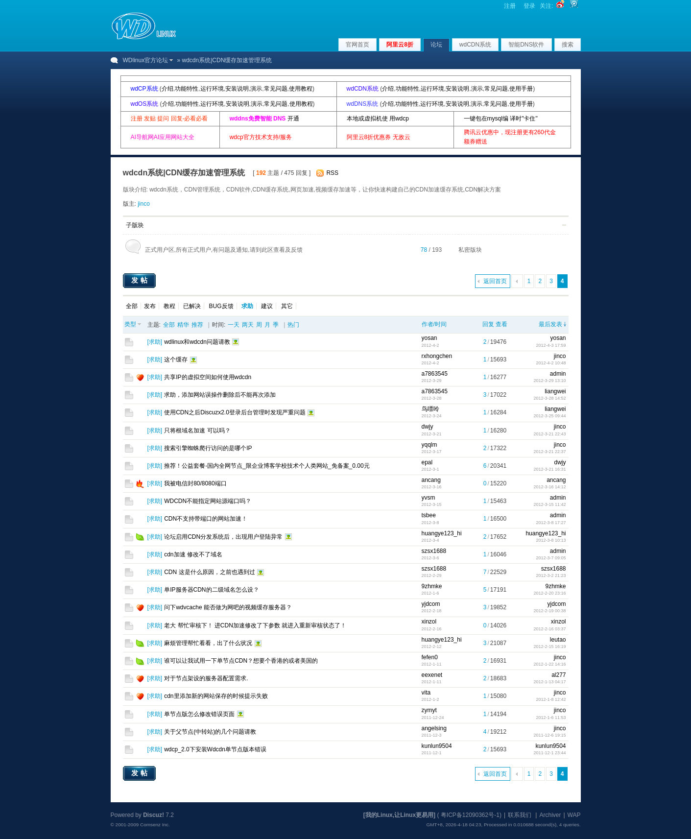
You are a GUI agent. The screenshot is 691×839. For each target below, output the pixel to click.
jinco (144, 203)
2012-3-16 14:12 (549, 486)
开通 (293, 118)
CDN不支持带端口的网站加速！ (205, 518)
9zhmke (432, 586)
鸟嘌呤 (430, 409)
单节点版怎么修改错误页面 (199, 714)
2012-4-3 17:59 (551, 345)
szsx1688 (434, 551)
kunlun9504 (437, 746)
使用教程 (300, 88)
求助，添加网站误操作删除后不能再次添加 (220, 394)
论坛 (436, 44)
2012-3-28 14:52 (549, 398)
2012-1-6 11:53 (551, 717)
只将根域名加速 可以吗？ (197, 430)
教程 (169, 306)
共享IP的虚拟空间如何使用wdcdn (207, 377)
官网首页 (357, 44)
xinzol (429, 621)
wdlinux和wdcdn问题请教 (197, 341)
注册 (510, 5)
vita (426, 692)
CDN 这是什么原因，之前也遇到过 (209, 572)
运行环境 (212, 88)
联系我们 (519, 815)
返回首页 (495, 281)
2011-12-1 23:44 (549, 752)
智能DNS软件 (526, 44)
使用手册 (521, 88)
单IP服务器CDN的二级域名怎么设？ (211, 589)
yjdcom (431, 603)
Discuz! (153, 815)
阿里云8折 (399, 44)
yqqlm (429, 444)
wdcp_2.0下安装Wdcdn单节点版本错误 (215, 749)
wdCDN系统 (475, 44)
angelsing (434, 728)
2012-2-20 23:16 (549, 593)
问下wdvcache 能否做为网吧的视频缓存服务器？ (228, 607)
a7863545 (435, 373)
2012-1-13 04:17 (549, 681)
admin (558, 373)
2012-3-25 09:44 (549, 415)
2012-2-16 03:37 (549, 628)
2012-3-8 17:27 (551, 522)
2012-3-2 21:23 (551, 575)
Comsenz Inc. (155, 824)
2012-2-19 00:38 (549, 610)
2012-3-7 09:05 (551, 557)
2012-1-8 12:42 (551, 699)
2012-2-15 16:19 (549, 646)
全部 (132, 306)
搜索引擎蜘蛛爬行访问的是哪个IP (208, 448)
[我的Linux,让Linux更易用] (399, 815)
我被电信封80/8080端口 (195, 483)
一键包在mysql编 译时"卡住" (501, 118)
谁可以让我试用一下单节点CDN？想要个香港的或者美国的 (241, 660)
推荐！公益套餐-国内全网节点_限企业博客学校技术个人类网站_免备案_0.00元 (266, 465)
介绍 (167, 88)
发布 (150, 306)
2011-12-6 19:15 (549, 735)
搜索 (567, 44)
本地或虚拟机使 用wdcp (378, 118)
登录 (529, 5)
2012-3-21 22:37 (549, 451)
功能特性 (186, 88)
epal (427, 462)
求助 (155, 341)
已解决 (192, 306)
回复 (488, 324)
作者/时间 (434, 324)
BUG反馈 (221, 306)
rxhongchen (437, 356)
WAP (574, 815)
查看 (501, 324)
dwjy (427, 426)
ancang (431, 480)
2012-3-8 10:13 (551, 540)
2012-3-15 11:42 (549, 504)
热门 (293, 324)
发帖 (140, 280)
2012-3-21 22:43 (549, 433)
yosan (429, 338)
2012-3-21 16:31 (549, 469)
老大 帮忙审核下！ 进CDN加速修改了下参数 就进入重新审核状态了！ (255, 625)
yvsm (428, 497)
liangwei (555, 391)
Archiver (550, 815)
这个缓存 (176, 359)
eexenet (432, 674)
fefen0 (430, 657)
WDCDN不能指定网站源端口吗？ (207, 501)
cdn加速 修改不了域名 (193, 554)
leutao (558, 639)
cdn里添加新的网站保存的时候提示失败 (215, 696)
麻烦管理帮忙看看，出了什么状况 (208, 643)
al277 (558, 674)
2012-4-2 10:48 (551, 362)
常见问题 (275, 88)
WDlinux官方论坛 (145, 60)
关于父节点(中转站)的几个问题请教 (210, 731)
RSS (332, 172)
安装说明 (237, 88)
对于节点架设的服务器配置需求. (206, 678)
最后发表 (550, 324)
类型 (130, 324)
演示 (256, 88)
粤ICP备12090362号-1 (470, 815)
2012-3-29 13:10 (549, 380)
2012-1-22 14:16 (549, 664)
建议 (267, 306)
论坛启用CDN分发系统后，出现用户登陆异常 (223, 536)
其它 (287, 306)
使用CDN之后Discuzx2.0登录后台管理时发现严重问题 (235, 412)
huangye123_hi (442, 533)
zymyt (429, 710)
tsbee (429, 515)
